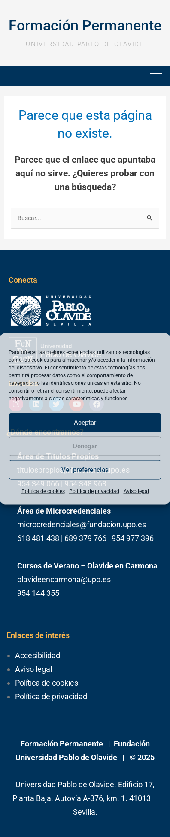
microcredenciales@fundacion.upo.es (81, 524)
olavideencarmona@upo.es (64, 579)
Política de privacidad (94, 491)
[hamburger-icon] (156, 76)
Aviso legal (136, 491)
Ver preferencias (85, 470)
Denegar (85, 446)
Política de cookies (43, 491)
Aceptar (85, 422)
